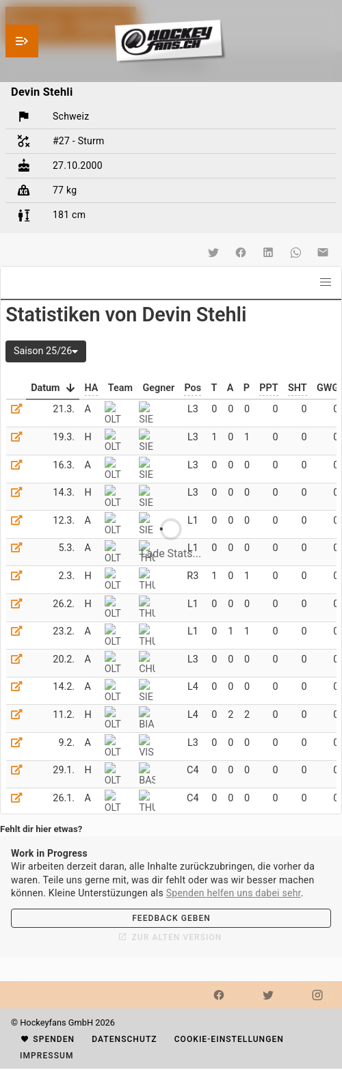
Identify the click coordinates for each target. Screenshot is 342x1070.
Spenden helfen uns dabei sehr (233, 892)
